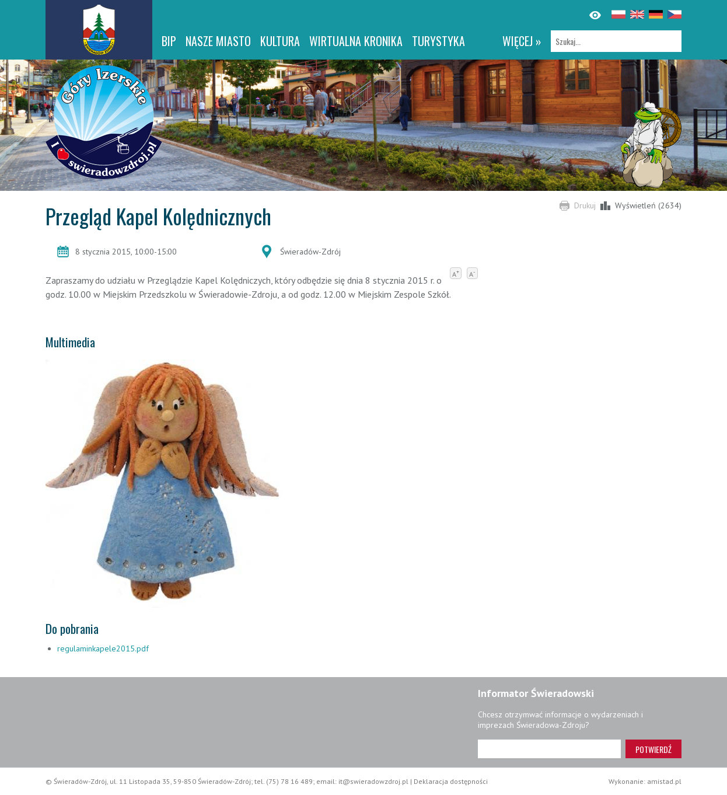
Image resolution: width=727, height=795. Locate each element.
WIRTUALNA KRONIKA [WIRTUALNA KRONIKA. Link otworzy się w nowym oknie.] (356, 41)
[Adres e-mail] (549, 749)
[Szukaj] (616, 41)
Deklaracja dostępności (451, 781)
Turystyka (438, 41)
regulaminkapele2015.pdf (103, 648)
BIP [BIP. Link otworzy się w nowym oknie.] (169, 41)
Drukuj (585, 205)
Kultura (280, 41)
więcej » (521, 41)
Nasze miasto (218, 41)
